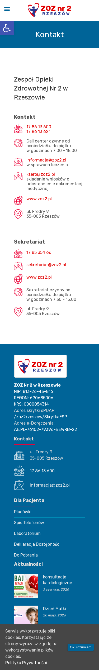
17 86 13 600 (38, 127)
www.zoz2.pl (39, 199)
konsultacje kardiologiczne (57, 579)
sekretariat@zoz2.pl (46, 265)
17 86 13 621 (38, 131)
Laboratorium (27, 533)
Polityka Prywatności (26, 662)
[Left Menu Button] (6, 9)
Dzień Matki (54, 608)
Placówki (22, 511)
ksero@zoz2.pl (40, 174)
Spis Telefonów (29, 522)
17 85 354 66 (38, 252)
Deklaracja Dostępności (37, 544)
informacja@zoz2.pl (46, 160)
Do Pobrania (26, 555)
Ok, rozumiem (80, 647)
